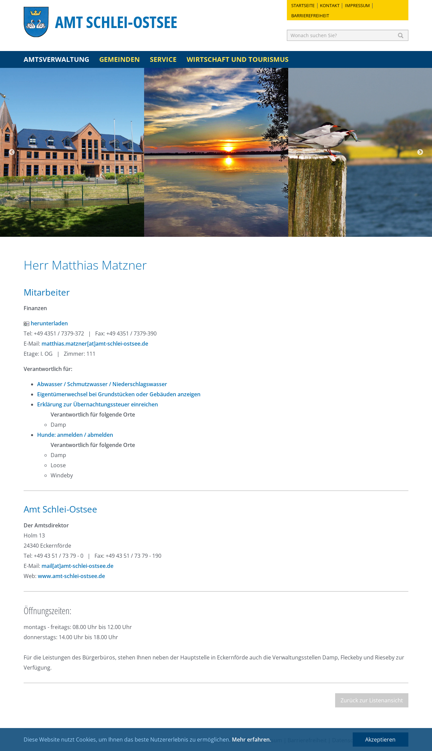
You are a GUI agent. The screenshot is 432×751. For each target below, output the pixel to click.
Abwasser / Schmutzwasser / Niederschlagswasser (102, 384)
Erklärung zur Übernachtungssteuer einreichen (97, 404)
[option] (72, 152)
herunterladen (46, 323)
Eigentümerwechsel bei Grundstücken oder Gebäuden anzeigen (118, 394)
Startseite (303, 5)
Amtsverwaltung (56, 59)
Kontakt (330, 5)
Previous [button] (11, 152)
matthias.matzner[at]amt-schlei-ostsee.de (95, 343)
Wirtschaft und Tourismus (238, 59)
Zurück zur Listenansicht (372, 700)
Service (163, 59)
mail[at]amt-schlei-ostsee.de (77, 566)
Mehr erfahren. (251, 739)
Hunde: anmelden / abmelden (75, 435)
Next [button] (420, 152)
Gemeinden (119, 59)
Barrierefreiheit (310, 15)
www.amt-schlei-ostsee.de (71, 576)
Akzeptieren (380, 739)
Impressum (357, 5)
